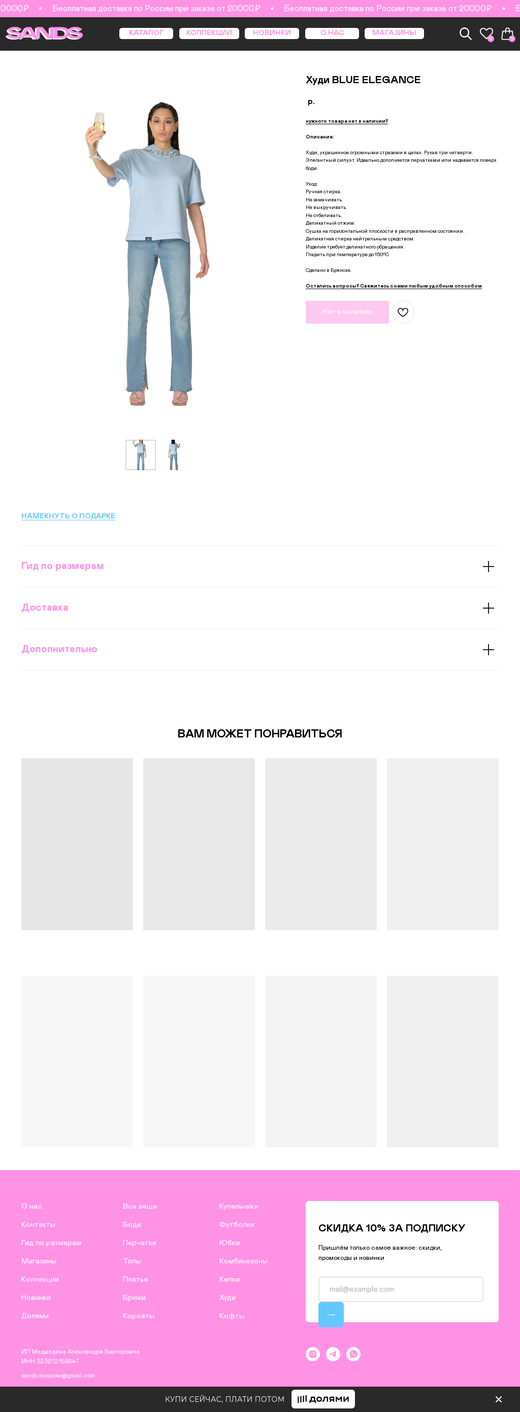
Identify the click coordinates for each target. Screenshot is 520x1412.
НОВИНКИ (272, 33)
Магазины (38, 1261)
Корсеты (138, 1316)
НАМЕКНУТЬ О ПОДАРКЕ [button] (68, 516)
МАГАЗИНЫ (394, 33)
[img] (499, 1399)
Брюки (134, 1297)
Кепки (229, 1279)
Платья (135, 1279)
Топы (132, 1261)
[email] (400, 1289)
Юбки (229, 1243)
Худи (227, 1297)
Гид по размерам (51, 1243)
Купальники (238, 1206)
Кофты (231, 1316)
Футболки (236, 1224)
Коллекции (40, 1279)
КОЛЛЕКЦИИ (209, 33)
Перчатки (139, 1243)
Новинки (36, 1297)
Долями (35, 1316)
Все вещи (140, 1206)
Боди (132, 1224)
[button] (347, 121)
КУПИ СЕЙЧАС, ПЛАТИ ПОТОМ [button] (225, 1399)
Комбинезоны (243, 1261)
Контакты (38, 1224)
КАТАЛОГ (146, 33)
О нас (31, 1206)
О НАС (332, 33)
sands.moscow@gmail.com (58, 1375)
